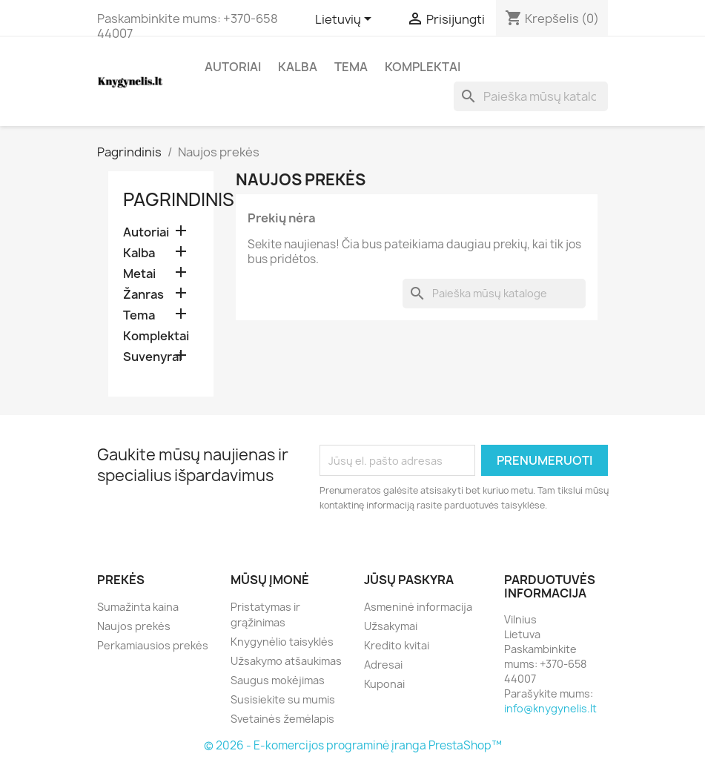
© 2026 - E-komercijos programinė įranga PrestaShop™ (353, 745)
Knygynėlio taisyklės (282, 642)
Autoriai (233, 67)
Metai (139, 274)
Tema (351, 67)
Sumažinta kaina (138, 607)
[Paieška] (531, 96)
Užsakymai (390, 626)
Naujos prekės (134, 626)
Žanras (143, 294)
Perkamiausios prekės (152, 645)
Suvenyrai (152, 357)
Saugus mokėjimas (278, 680)
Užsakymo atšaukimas (286, 661)
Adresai (383, 665)
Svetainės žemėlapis (282, 719)
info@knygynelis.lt (550, 708)
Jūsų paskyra (409, 580)
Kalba (297, 67)
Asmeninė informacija (418, 607)
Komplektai (422, 67)
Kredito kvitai (396, 645)
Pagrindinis (178, 199)
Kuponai (384, 684)
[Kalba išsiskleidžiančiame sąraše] (346, 20)
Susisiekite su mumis (283, 699)
